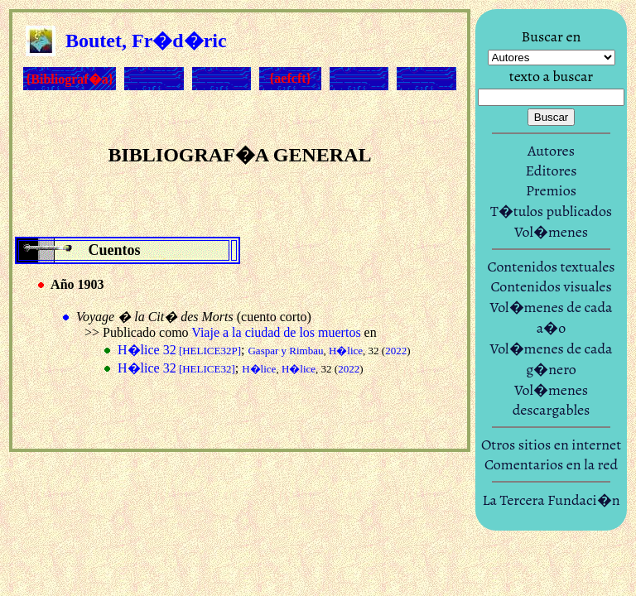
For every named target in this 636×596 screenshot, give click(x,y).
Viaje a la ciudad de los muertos (275, 332)
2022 (396, 350)
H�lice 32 (179, 350)
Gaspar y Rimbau (285, 350)
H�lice (346, 350)
